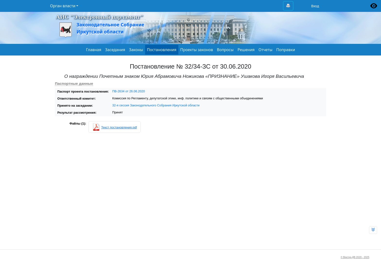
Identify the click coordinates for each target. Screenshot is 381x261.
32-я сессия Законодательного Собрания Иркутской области (155, 105)
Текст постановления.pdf (119, 127)
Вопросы (225, 49)
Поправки (285, 49)
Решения (245, 49)
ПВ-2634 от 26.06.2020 (128, 91)
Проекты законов (196, 49)
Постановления (161, 49)
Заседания (115, 49)
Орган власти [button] (62, 5)
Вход (315, 6)
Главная (93, 49)
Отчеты (265, 49)
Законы (136, 49)
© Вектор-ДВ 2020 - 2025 (355, 257)
